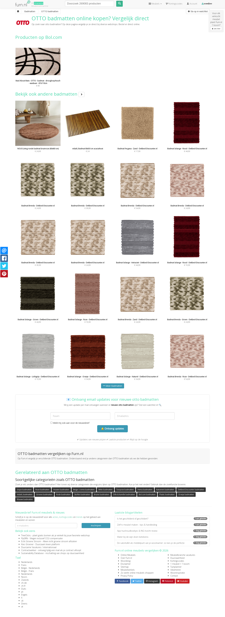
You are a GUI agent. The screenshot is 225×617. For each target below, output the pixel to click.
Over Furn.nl (126, 558)
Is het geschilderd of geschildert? (162, 518)
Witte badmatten (105, 489)
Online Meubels (128, 555)
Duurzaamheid (177, 558)
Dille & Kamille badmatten (124, 494)
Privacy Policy (127, 575)
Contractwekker (28, 550)
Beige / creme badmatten (84, 489)
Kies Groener (27, 544)
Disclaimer (126, 563)
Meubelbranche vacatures (182, 555)
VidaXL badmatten (24, 494)
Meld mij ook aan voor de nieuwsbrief (69, 422)
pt (22, 591)
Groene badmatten (44, 494)
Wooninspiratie (177, 572)
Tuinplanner (176, 566)
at (22, 606)
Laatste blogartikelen (128, 512)
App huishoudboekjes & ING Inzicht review (162, 530)
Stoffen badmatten (82, 494)
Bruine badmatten (101, 494)
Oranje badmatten (186, 494)
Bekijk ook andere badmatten (49, 94)
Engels (24, 594)
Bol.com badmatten (147, 494)
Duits (23, 588)
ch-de (24, 582)
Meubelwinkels (128, 569)
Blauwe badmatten (25, 499)
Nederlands (26, 562)
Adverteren (175, 569)
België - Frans (27, 571)
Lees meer (216, 29)
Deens (24, 603)
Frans (23, 565)
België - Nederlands (30, 568)
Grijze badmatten (24, 489)
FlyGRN (24, 538)
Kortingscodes (177, 560)
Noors (24, 576)
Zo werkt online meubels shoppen (137, 572)
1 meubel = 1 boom (180, 563)
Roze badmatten (42, 489)
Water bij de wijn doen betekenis (162, 536)
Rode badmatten (63, 494)
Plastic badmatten (167, 494)
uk (22, 600)
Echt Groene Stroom (31, 541)
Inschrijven (96, 525)
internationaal (49, 547)
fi (21, 597)
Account (192, 3)
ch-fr (23, 585)
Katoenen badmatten (165, 489)
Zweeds (25, 579)
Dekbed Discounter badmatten (191, 489)
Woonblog (125, 560)
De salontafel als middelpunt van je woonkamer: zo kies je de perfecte (162, 543)
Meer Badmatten (112, 385)
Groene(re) (38, 3)
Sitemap (125, 566)
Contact (174, 575)
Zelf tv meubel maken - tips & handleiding (162, 524)
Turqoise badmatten (125, 489)
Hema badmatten (145, 489)
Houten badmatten (61, 489)
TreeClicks (26, 535)
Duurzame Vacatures (31, 547)
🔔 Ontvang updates (112, 428)
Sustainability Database (32, 553)
